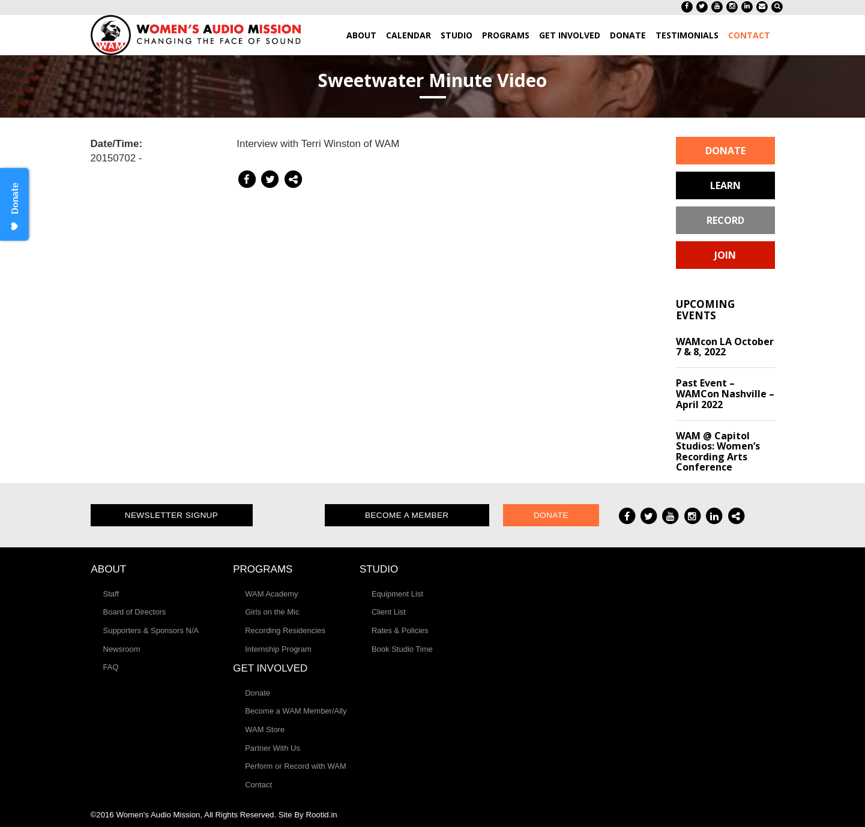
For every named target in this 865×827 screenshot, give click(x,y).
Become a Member (407, 515)
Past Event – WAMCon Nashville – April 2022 (725, 393)
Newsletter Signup (172, 515)
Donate (725, 150)
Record (725, 220)
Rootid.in (321, 814)
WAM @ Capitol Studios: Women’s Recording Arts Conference (718, 451)
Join (725, 255)
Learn (725, 185)
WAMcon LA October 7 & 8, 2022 (725, 347)
